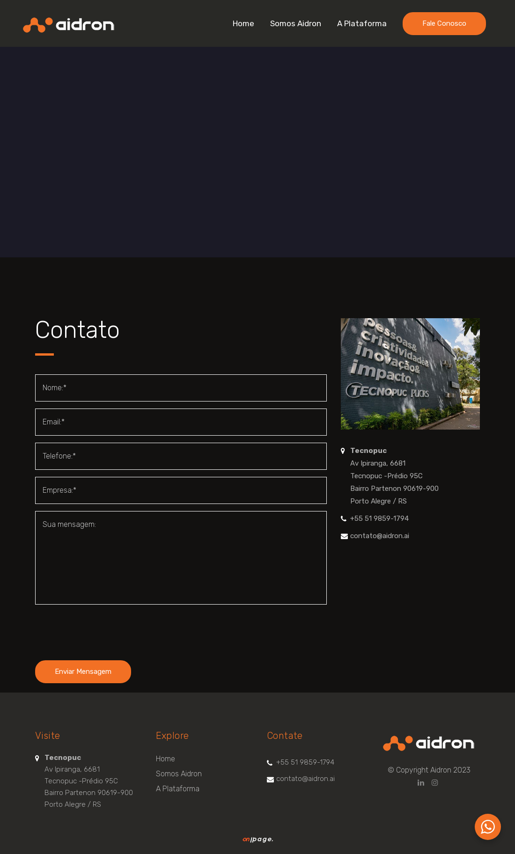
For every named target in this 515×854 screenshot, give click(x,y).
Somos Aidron (179, 773)
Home (165, 758)
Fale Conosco (444, 23)
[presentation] (106, 630)
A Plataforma (177, 788)
